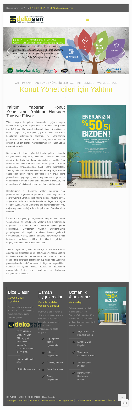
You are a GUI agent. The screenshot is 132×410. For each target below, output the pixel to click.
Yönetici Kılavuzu (84, 400)
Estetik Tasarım (49, 400)
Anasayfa (11, 400)
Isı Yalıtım (34, 400)
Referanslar (100, 400)
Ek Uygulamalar (66, 400)
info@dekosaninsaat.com (61, 8)
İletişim (111, 400)
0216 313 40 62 (37, 8)
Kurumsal (23, 400)
